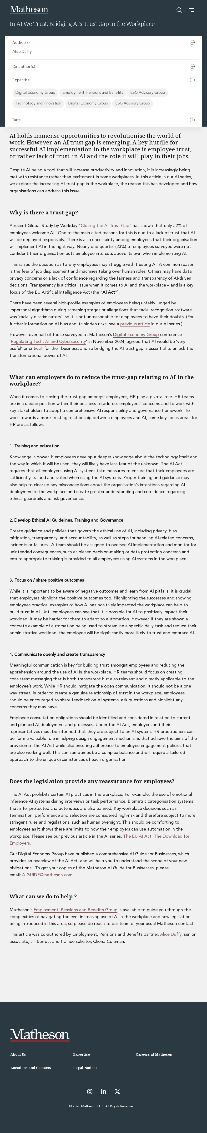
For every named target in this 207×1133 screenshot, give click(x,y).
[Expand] (192, 66)
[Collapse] (192, 42)
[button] (191, 10)
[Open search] (179, 10)
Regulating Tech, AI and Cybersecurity (48, 342)
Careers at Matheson (154, 1054)
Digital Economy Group (35, 93)
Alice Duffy (22, 52)
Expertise (81, 1054)
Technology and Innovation (38, 103)
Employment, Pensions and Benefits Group (75, 910)
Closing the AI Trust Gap (105, 226)
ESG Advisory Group (147, 93)
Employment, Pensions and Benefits (92, 93)
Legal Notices (85, 1067)
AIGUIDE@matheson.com (47, 875)
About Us (18, 1054)
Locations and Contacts (30, 1067)
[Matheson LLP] (29, 10)
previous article (135, 324)
